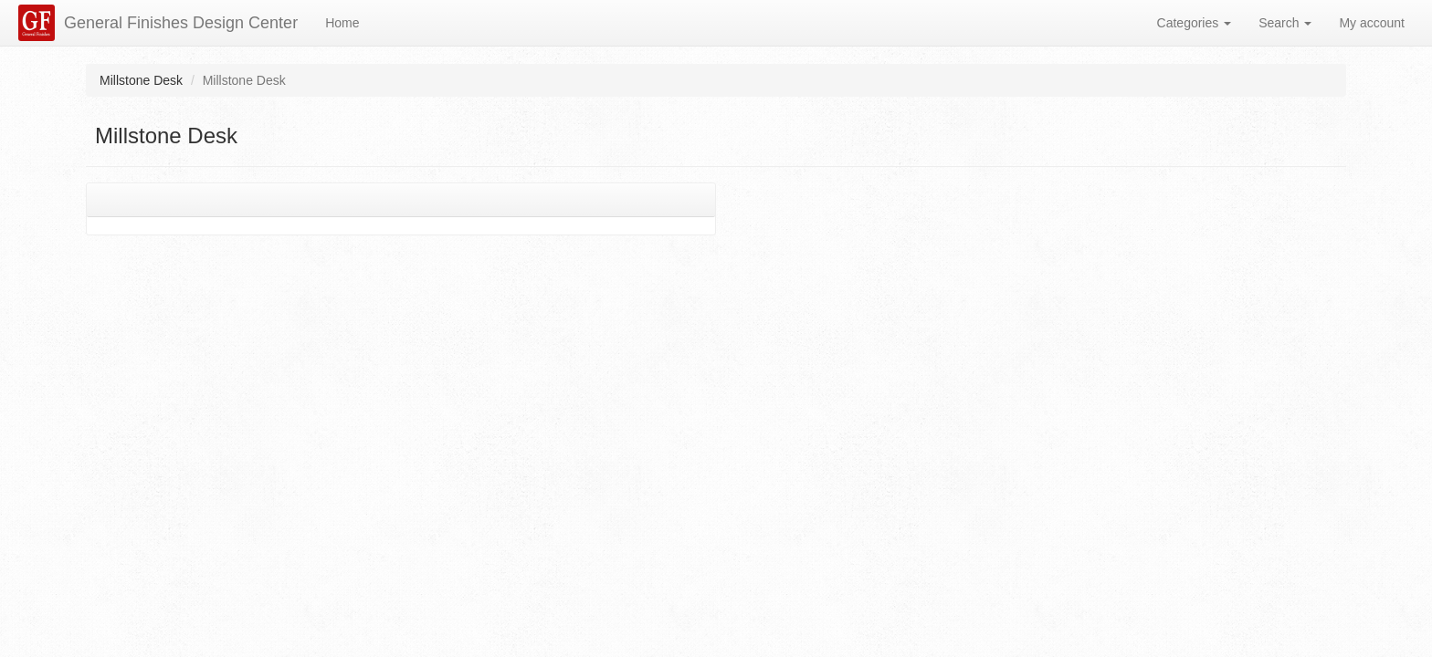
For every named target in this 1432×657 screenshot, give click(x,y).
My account (1372, 23)
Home (342, 23)
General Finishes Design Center (181, 23)
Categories (1194, 23)
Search (1284, 23)
